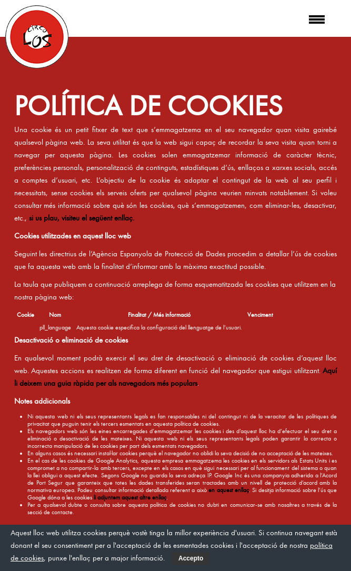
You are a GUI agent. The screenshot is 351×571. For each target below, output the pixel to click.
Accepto (190, 558)
